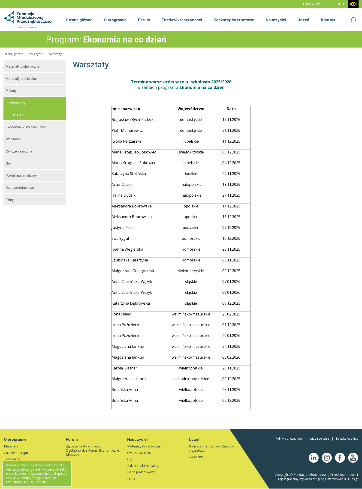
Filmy (10, 200)
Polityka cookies (347, 438)
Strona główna (79, 20)
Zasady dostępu (16, 452)
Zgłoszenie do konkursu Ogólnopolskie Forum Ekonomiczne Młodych (92, 450)
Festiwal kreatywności (182, 20)
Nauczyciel (276, 20)
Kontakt (328, 20)
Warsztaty (17, 103)
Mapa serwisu (319, 438)
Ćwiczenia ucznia (19, 151)
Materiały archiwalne (21, 79)
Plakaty (11, 91)
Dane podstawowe (20, 188)
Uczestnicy (12, 459)
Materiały (11, 446)
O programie (115, 20)
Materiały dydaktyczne (22, 66)
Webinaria (13, 139)
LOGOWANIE (312, 4)
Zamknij (41, 482)
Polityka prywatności (289, 438)
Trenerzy (16, 114)
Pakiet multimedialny (21, 176)
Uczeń (303, 20)
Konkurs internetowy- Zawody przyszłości (211, 448)
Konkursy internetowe (234, 20)
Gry (8, 163)
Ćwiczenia (196, 457)
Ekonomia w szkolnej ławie (26, 127)
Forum (144, 20)
